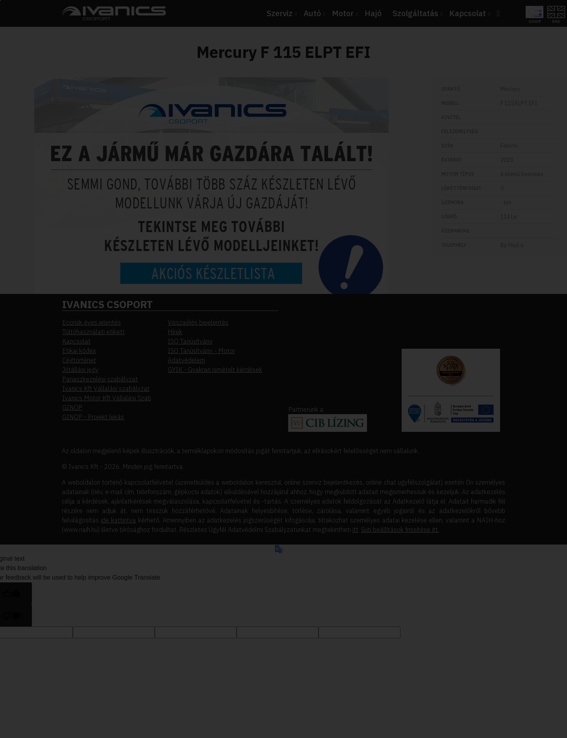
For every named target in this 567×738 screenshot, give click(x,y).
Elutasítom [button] (56, 111)
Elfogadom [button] (56, 95)
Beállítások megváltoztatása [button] (78, 128)
